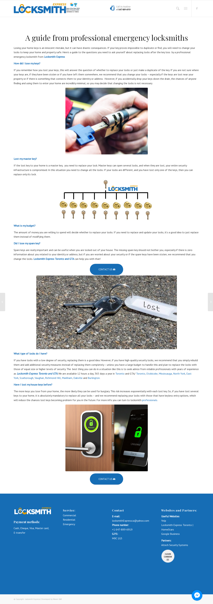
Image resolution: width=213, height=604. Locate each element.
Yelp (163, 520)
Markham (67, 378)
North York (179, 373)
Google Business (170, 533)
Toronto (119, 373)
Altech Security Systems (174, 545)
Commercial (70, 515)
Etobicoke (152, 373)
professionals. (150, 400)
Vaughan (39, 378)
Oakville (78, 378)
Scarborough (26, 378)
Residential (69, 519)
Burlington (94, 378)
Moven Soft (57, 599)
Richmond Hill (53, 378)
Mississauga (165, 373)
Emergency (69, 524)
